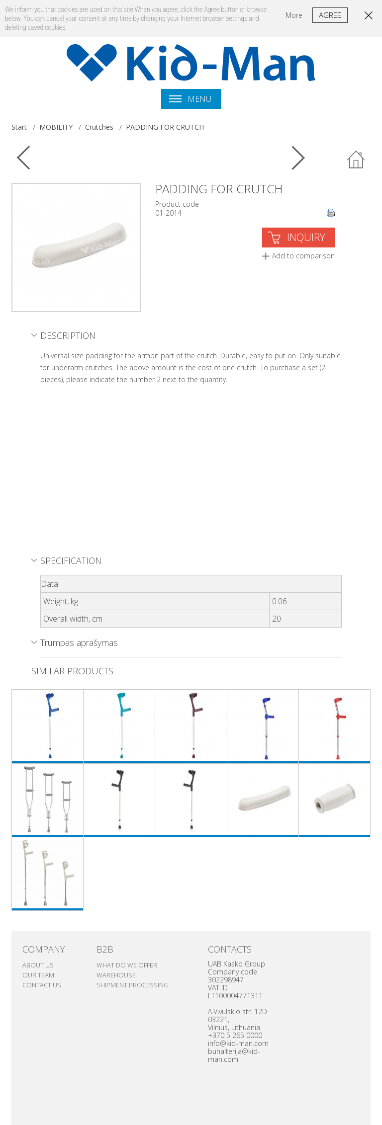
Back (356, 160)
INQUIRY (306, 237)
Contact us (41, 984)
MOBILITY (56, 127)
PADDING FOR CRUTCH (165, 127)
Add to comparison (303, 255)
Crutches (99, 127)
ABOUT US (38, 965)
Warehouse (116, 974)
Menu (190, 98)
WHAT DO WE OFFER (126, 965)
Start (19, 127)
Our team (38, 974)
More (294, 15)
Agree (330, 15)
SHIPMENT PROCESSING (132, 984)
